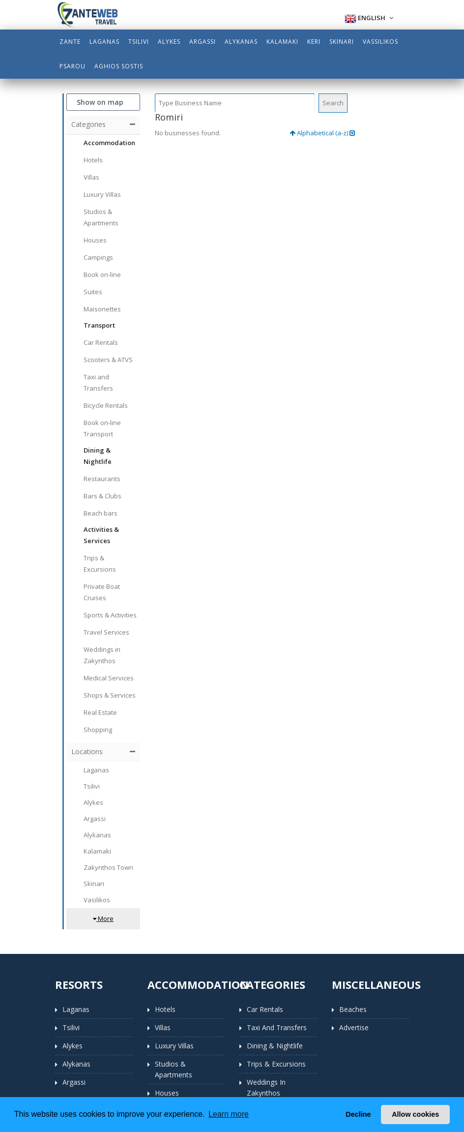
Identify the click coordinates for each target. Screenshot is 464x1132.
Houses (167, 1093)
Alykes (169, 41)
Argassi (202, 41)
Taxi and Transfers (277, 1027)
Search (333, 102)
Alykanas (241, 41)
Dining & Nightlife (275, 1045)
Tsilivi (138, 41)
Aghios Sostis (118, 66)
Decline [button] (358, 1114)
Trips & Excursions (276, 1064)
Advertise (354, 1027)
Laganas (104, 41)
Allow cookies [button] (415, 1114)
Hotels (165, 1009)
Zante (70, 41)
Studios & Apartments (173, 1069)
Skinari (341, 41)
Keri (313, 41)
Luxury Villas (174, 1045)
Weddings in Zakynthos (266, 1087)
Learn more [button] (228, 1114)
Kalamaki (282, 41)
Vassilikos (380, 41)
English (369, 19)
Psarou (72, 66)
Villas (163, 1027)
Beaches (353, 1009)
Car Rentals (265, 1009)
